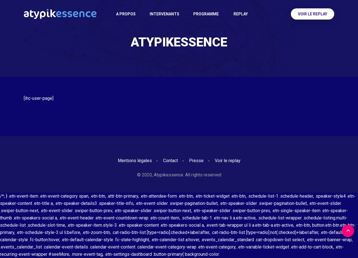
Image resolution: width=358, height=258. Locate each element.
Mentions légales (135, 160)
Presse (196, 160)
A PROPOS (126, 14)
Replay (240, 14)
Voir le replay (312, 14)
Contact (170, 160)
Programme (206, 14)
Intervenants (164, 14)
